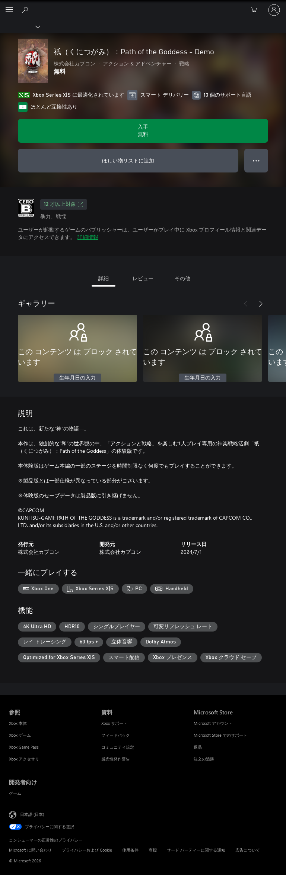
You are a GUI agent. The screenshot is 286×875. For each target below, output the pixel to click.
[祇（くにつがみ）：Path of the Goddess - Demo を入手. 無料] (143, 131)
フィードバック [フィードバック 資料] (115, 735)
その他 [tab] (182, 278)
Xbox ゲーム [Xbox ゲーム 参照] (20, 735)
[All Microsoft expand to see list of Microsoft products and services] (9, 10)
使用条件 (130, 849)
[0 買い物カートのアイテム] (256, 10)
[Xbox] (20, 26)
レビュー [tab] (143, 278)
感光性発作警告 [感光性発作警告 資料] (115, 758)
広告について (247, 849)
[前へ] (245, 303)
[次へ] (260, 303)
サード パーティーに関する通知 (196, 849)
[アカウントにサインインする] (274, 10)
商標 (153, 849)
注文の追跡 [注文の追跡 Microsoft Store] (204, 758)
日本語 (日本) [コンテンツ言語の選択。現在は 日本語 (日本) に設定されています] (32, 814)
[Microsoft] (142, 5)
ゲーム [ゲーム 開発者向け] (15, 793)
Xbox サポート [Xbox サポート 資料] (114, 723)
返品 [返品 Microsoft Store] (198, 747)
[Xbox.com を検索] (26, 10)
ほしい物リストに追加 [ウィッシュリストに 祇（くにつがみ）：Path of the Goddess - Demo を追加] (128, 160)
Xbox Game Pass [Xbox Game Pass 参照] (24, 747)
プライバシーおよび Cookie (87, 849)
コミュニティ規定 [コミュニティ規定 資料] (117, 747)
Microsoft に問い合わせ (30, 849)
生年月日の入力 (77, 378)
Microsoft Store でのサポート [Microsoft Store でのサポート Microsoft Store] (220, 735)
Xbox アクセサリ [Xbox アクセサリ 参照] (24, 758)
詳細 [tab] (103, 278)
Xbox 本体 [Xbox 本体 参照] (18, 723)
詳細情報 (87, 236)
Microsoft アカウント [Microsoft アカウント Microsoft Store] (213, 723)
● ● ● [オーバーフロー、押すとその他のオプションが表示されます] (256, 160)
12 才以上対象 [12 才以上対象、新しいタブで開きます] (63, 204)
